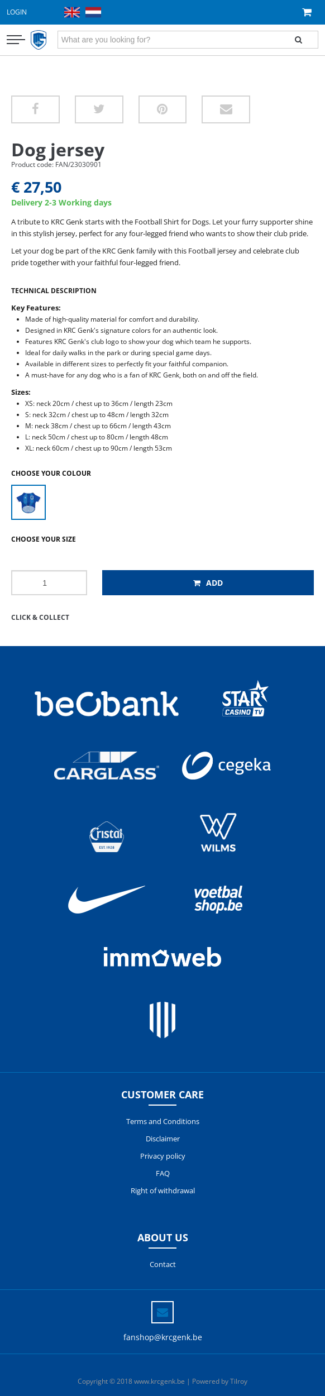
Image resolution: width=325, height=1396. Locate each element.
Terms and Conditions (162, 1121)
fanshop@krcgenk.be (162, 1337)
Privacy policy (162, 1156)
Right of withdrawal (163, 1190)
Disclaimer (163, 1139)
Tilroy (238, 1381)
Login (17, 12)
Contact (163, 1264)
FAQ (163, 1173)
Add (208, 582)
